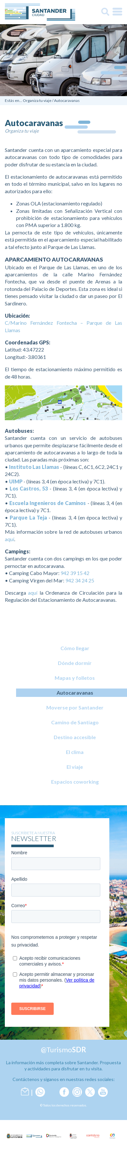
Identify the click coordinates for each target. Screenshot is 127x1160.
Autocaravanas (67, 100)
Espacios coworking (75, 781)
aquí (9, 539)
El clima (75, 752)
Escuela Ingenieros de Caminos (47, 503)
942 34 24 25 (79, 580)
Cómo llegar (74, 648)
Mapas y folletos (75, 678)
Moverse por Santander (75, 707)
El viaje (75, 767)
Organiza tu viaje (37, 100)
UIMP (16, 481)
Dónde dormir (75, 663)
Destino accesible (75, 737)
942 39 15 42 (74, 573)
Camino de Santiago (75, 722)
